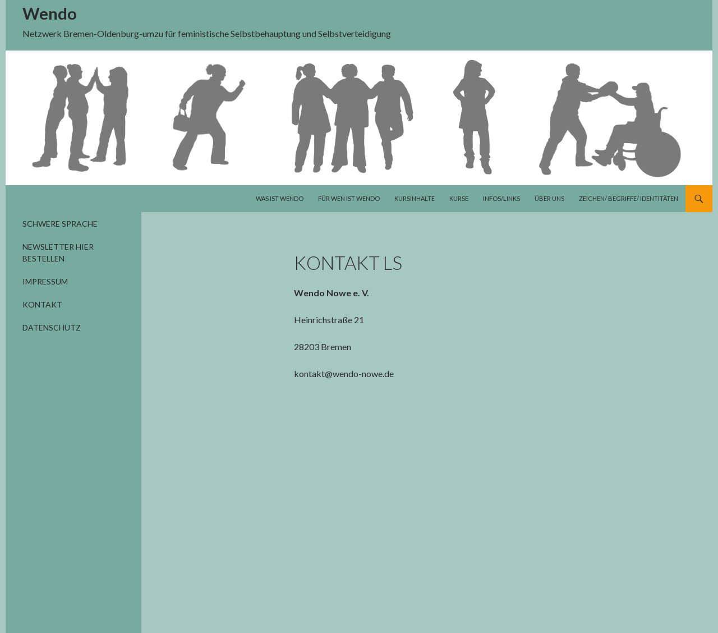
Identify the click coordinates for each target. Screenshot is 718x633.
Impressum (45, 281)
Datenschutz (51, 327)
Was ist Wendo (279, 198)
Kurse (458, 198)
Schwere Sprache (60, 223)
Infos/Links (501, 198)
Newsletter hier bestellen (58, 252)
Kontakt (42, 304)
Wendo (49, 13)
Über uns (549, 198)
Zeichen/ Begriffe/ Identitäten (628, 198)
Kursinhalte (414, 198)
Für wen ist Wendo (349, 198)
